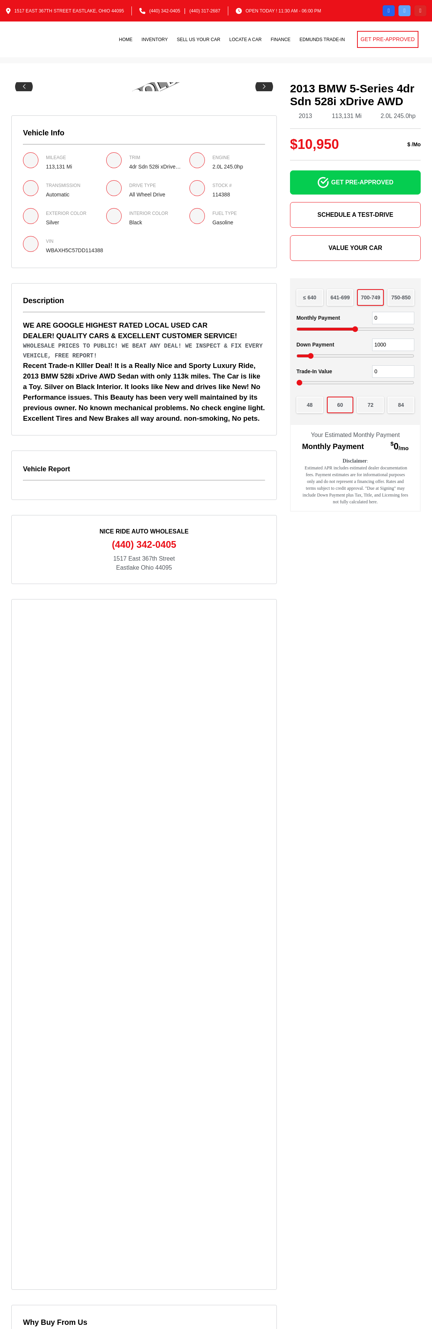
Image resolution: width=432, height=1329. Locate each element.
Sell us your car (198, 39)
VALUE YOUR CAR (355, 248)
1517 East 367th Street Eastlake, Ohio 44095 (69, 11)
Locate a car (245, 39)
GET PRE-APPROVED (387, 39)
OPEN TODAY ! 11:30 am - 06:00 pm (283, 11)
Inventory (155, 39)
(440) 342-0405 (164, 11)
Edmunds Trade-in (322, 39)
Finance (281, 39)
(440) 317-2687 (204, 11)
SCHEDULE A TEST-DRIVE (356, 215)
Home (126, 39)
